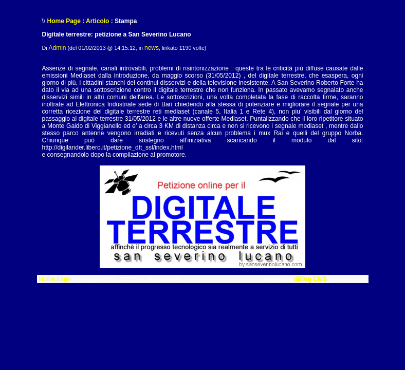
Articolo (97, 21)
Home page (54, 279)
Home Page (64, 21)
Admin (57, 47)
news (151, 47)
